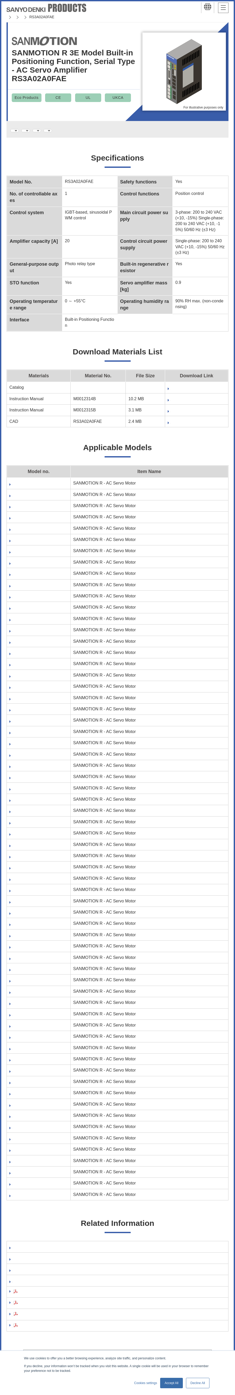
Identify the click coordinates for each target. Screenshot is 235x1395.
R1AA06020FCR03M (32, 499)
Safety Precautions (31, 1298)
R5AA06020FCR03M (32, 1086)
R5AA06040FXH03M (31, 1142)
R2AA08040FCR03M (32, 905)
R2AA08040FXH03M (31, 916)
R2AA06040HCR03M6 (33, 815)
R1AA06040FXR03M (31, 566)
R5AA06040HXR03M (32, 1199)
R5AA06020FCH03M (32, 1074)
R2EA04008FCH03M (31, 984)
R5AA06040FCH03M (32, 1120)
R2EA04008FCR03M (31, 995)
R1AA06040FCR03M (32, 544)
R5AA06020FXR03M (31, 1108)
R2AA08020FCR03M (32, 860)
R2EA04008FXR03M (31, 1018)
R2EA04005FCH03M (31, 939)
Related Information (176, 130)
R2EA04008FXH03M (31, 1007)
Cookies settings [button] (145, 1383)
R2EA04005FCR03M (31, 950)
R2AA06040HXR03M (32, 837)
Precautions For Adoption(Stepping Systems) (57, 1320)
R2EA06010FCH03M (31, 1029)
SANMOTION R (92, 17)
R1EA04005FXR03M (31, 611)
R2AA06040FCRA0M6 (33, 758)
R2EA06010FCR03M (31, 1041)
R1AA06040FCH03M (32, 533)
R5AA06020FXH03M (31, 1097)
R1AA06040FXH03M (31, 555)
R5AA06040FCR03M (32, 1131)
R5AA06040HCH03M (32, 1165)
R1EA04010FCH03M (31, 623)
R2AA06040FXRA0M (32, 792)
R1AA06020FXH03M (31, 510)
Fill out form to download (171, 402)
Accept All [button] (171, 1383)
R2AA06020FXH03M (31, 702)
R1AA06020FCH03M (32, 487)
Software (21, 1251)
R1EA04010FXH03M (31, 646)
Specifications (28, 130)
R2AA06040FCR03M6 (33, 747)
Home (11, 17)
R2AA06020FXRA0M (32, 724)
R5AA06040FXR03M (31, 1153)
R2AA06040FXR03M (31, 781)
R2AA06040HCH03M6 (33, 803)
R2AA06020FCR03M (32, 679)
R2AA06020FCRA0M (32, 691)
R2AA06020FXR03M (31, 713)
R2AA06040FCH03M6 (33, 736)
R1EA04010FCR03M (31, 634)
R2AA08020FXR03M (31, 883)
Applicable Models (128, 130)
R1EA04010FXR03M (31, 657)
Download (156, 390)
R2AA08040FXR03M (31, 928)
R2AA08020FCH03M (32, 849)
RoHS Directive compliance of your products (56, 1287)
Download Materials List (76, 130)
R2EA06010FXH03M (31, 1052)
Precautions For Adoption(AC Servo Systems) (57, 1309)
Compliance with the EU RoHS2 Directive (52, 1332)
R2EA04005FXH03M (31, 962)
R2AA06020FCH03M (32, 668)
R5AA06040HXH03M (32, 1187)
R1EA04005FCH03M (31, 578)
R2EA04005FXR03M (31, 973)
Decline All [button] (197, 1383)
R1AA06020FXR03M (31, 521)
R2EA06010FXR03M (31, 1063)
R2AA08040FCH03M (32, 894)
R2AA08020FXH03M (31, 871)
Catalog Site (24, 1275)
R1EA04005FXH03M (31, 600)
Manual (19, 1263)
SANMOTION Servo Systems (47, 17)
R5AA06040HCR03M (32, 1176)
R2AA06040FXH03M (31, 770)
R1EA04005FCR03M (31, 589)
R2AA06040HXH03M (32, 826)
